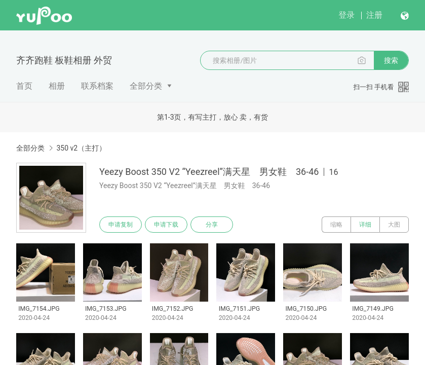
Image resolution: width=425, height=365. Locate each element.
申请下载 (166, 224)
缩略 (336, 224)
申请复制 (120, 224)
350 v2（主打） (81, 148)
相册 (57, 86)
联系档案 (97, 86)
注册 (374, 15)
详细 (365, 224)
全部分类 (146, 86)
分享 (212, 224)
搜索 (391, 60)
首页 (24, 86)
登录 (346, 15)
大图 (394, 224)
